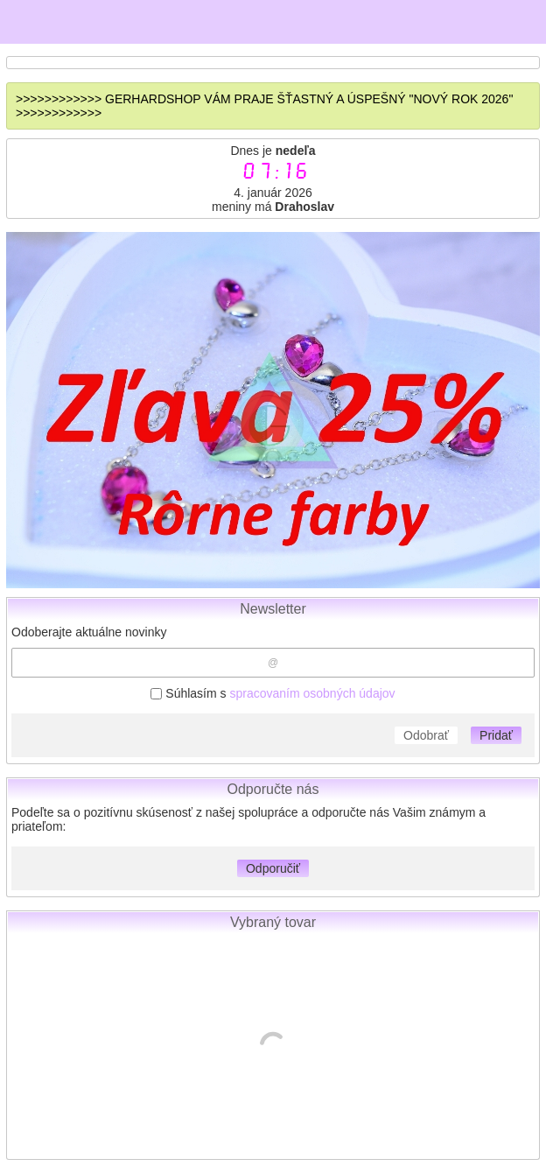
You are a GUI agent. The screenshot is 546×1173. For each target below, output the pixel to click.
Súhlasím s (272, 693)
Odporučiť (273, 868)
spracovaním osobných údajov (312, 693)
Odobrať (426, 735)
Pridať (496, 735)
